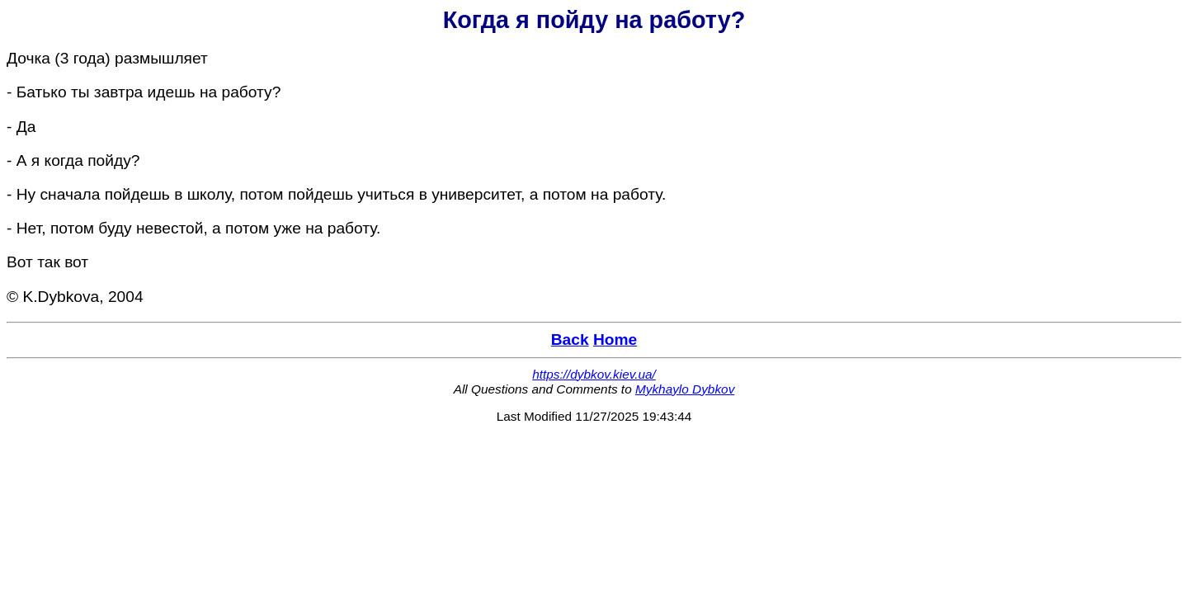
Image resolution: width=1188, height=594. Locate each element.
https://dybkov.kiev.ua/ (594, 374)
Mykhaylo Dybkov (684, 389)
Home (615, 339)
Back (570, 339)
